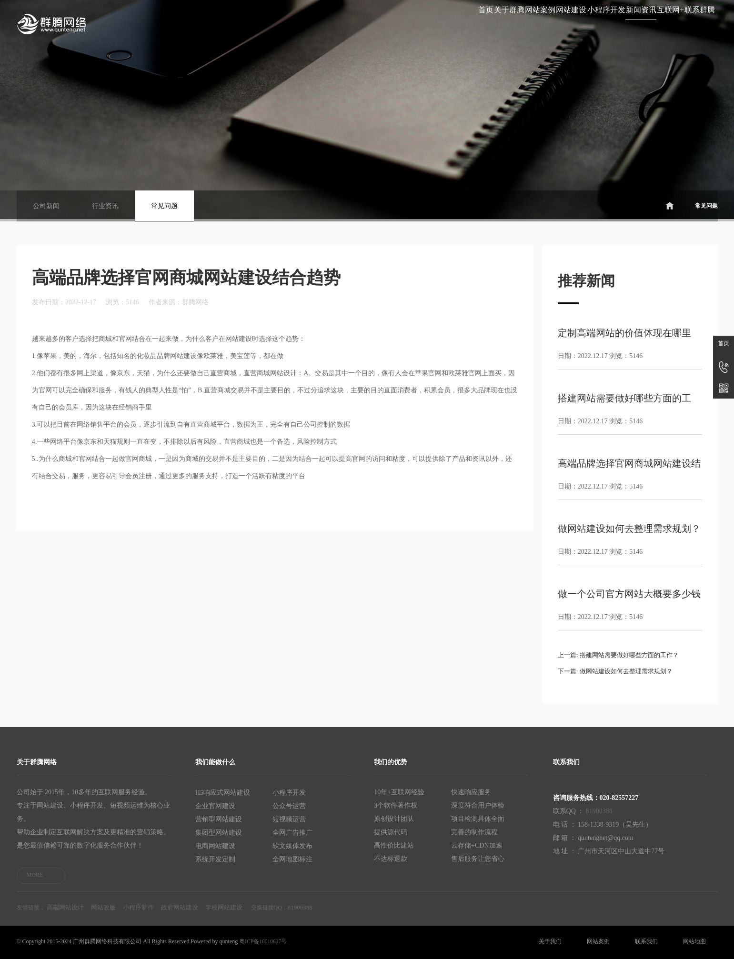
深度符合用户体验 (477, 805)
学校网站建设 (223, 907)
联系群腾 (684, 23)
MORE (35, 874)
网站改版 (103, 907)
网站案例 (370, 23)
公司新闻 (46, 206)
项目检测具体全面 (477, 818)
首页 (253, 23)
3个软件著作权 (395, 805)
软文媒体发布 (292, 845)
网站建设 (432, 23)
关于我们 (550, 941)
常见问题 (164, 206)
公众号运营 (289, 805)
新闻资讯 (563, 23)
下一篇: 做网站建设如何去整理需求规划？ (619, 671)
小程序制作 (138, 907)
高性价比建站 (394, 845)
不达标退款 (390, 858)
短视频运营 (289, 818)
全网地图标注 (292, 858)
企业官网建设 (215, 805)
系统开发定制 (215, 858)
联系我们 (646, 941)
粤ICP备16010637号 (263, 941)
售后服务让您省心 (477, 858)
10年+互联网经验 (399, 792)
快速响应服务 (471, 792)
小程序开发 (498, 23)
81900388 (599, 811)
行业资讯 (105, 206)
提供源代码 (390, 832)
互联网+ (624, 23)
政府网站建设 (179, 907)
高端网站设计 (65, 907)
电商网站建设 (215, 845)
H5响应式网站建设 (222, 792)
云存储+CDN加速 (476, 845)
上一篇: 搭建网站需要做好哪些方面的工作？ (623, 655)
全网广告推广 (292, 832)
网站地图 (694, 941)
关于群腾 (307, 23)
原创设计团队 (394, 818)
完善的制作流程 (474, 832)
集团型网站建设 (218, 832)
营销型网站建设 (218, 818)
